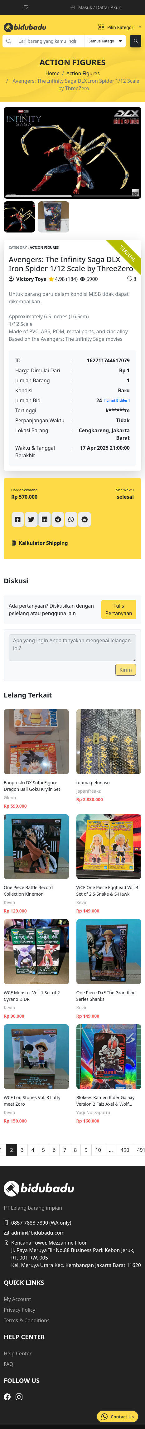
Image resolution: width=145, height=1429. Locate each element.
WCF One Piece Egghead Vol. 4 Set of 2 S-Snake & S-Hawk (107, 890)
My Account (17, 1299)
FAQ (8, 1364)
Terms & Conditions (27, 1320)
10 (98, 1150)
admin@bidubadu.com (34, 1232)
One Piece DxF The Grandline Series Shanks (106, 996)
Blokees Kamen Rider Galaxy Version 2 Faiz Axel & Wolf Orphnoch (105, 1100)
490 (125, 1150)
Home (52, 73)
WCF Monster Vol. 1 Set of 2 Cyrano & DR (32, 996)
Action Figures (83, 73)
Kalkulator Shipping (39, 543)
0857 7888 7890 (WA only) (37, 1222)
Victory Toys (31, 279)
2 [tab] (106, 196)
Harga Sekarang (24, 489)
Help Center (17, 1353)
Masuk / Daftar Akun (95, 7)
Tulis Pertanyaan (118, 609)
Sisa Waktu (125, 489)
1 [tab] (38, 196)
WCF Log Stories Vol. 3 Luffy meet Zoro (32, 1100)
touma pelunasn (93, 782)
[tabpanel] (72, 153)
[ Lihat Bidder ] (117, 400)
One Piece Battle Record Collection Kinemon (28, 890)
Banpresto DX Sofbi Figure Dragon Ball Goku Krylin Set (32, 786)
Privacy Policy (19, 1309)
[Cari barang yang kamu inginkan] (50, 41)
